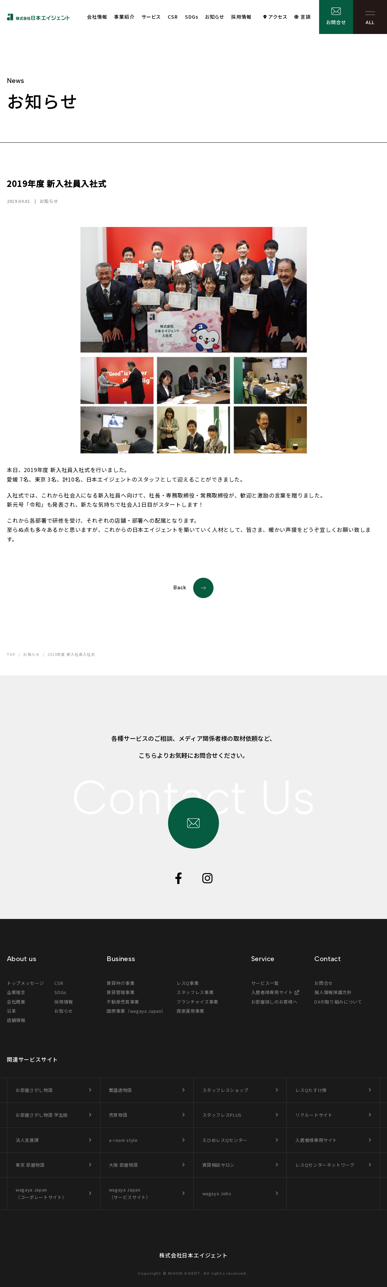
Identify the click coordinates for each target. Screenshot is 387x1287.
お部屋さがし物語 (34, 1090)
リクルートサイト (313, 1115)
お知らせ (214, 16)
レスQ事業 (188, 983)
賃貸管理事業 (120, 992)
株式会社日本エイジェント (193, 1255)
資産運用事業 (190, 1011)
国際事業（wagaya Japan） (136, 1011)
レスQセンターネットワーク (324, 1165)
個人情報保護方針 (332, 992)
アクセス (278, 16)
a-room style (123, 1140)
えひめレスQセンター (225, 1140)
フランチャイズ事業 (197, 1001)
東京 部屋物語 (30, 1165)
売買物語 (118, 1115)
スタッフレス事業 (195, 992)
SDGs (191, 16)
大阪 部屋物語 (123, 1165)
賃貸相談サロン (218, 1165)
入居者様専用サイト (272, 992)
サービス (151, 16)
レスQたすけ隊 (311, 1090)
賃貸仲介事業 (120, 983)
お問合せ (336, 22)
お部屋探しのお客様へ (274, 1001)
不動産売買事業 (123, 1001)
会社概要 (16, 1001)
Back (193, 588)
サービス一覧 (265, 983)
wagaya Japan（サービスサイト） (130, 1193)
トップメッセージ (25, 983)
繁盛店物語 (120, 1090)
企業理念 (16, 992)
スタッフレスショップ (225, 1090)
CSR (173, 16)
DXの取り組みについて (338, 1001)
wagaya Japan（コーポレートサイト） (41, 1193)
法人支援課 (27, 1140)
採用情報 (241, 16)
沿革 (11, 1011)
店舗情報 (16, 1020)
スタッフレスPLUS (222, 1115)
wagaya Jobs (217, 1193)
